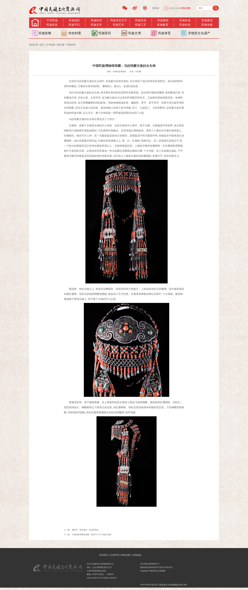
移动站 (155, 8)
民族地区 (74, 20)
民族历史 (140, 20)
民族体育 (164, 33)
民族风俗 (52, 24)
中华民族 (52, 20)
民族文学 (96, 24)
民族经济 (96, 20)
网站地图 (186, 8)
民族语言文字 (118, 20)
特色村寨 (74, 33)
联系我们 (103, 555)
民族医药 (104, 33)
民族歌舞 (45, 33)
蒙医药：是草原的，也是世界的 (85, 530)
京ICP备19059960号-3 (149, 564)
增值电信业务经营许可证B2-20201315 (156, 567)
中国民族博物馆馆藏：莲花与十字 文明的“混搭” (92, 534)
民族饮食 (185, 20)
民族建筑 (207, 20)
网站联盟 (125, 555)
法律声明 (114, 555)
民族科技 (184, 24)
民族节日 (74, 24)
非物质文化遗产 (199, 33)
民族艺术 (118, 24)
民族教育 (162, 24)
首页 (41, 44)
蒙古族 (61, 44)
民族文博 (134, 33)
